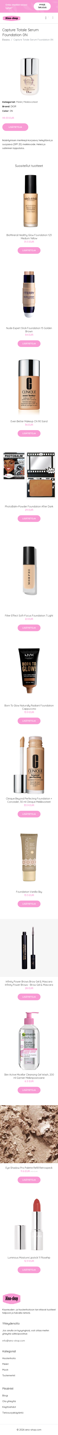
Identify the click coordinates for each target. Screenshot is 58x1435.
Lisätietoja (15, 127)
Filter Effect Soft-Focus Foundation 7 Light (29, 615)
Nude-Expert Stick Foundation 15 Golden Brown (29, 330)
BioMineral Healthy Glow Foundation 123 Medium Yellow (29, 237)
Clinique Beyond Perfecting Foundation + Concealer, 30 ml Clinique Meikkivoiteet (29, 800)
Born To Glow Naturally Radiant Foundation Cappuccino (29, 707)
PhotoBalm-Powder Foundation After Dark (29, 506)
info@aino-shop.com (13, 1340)
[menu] (53, 17)
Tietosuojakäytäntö (13, 1412)
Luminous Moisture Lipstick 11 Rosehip (29, 1257)
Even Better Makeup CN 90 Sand (29, 421)
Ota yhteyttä (9, 1401)
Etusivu (6, 39)
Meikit (19, 101)
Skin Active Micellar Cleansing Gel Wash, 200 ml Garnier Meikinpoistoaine (29, 1076)
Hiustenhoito (9, 1358)
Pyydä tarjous (42, 6)
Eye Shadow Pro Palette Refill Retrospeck (29, 1167)
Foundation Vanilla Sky (29, 891)
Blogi (5, 1395)
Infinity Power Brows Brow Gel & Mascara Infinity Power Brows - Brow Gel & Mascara (29, 983)
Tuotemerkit (8, 1375)
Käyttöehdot (9, 1406)
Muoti (5, 1369)
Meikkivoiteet (31, 101)
